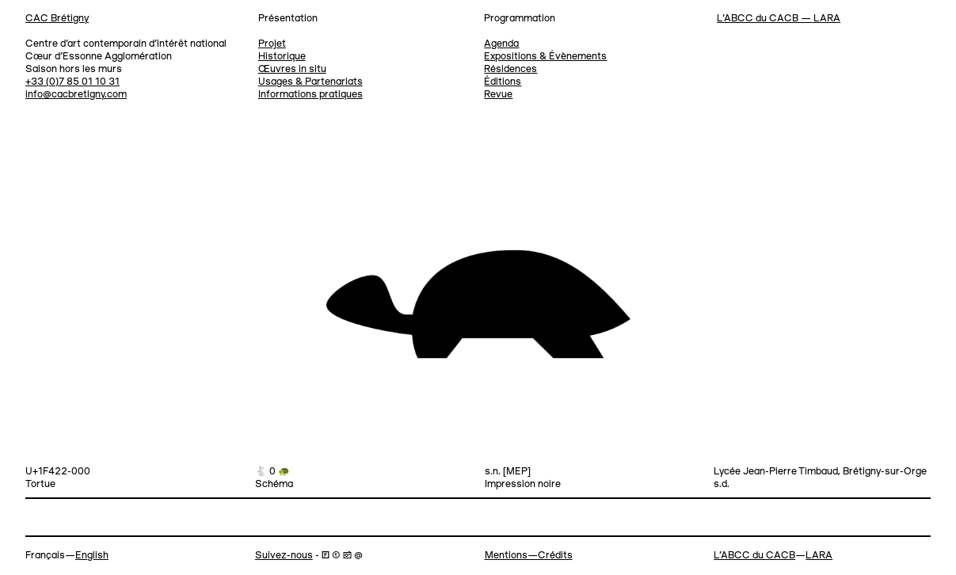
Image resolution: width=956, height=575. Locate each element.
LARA (819, 555)
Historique (282, 56)
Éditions (502, 82)
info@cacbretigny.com (76, 94)
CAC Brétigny (57, 18)
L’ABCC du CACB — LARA (778, 18)
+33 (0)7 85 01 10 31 (72, 82)
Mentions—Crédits (529, 555)
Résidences (510, 69)
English (92, 555)
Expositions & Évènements (545, 56)
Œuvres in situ (292, 69)
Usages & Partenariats (310, 82)
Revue (498, 94)
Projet (272, 44)
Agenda (501, 44)
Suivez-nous (284, 555)
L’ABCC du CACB (754, 555)
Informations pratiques (310, 94)
